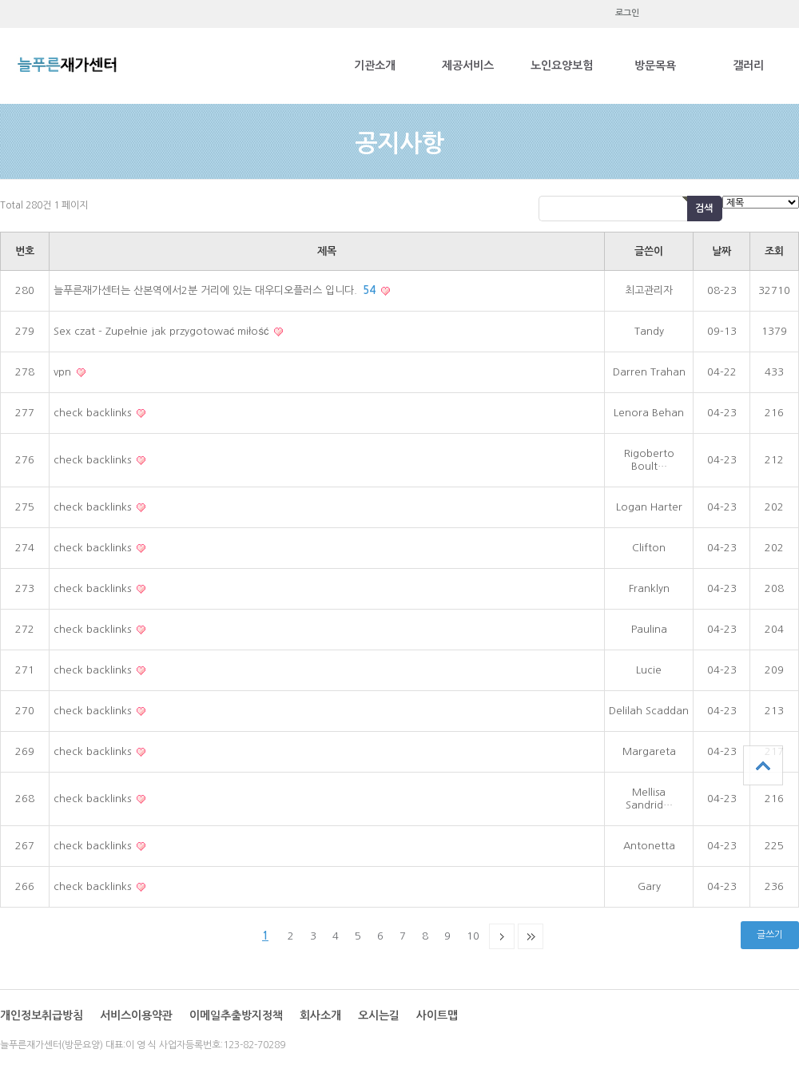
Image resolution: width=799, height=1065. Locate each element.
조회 (774, 251)
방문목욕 (655, 65)
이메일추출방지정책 (236, 1015)
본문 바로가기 (0, 0)
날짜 (721, 251)
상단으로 (763, 765)
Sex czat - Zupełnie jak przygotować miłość (163, 331)
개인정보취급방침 (41, 1015)
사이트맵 (437, 1015)
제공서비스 (468, 65)
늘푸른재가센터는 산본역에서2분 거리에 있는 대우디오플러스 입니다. (216, 290)
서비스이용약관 (136, 1015)
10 (473, 936)
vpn (64, 372)
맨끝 (530, 936)
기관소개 (375, 65)
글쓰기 (770, 935)
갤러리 (748, 65)
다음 (502, 936)
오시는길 (379, 1015)
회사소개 (320, 1015)
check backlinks (94, 412)
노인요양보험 (562, 65)
